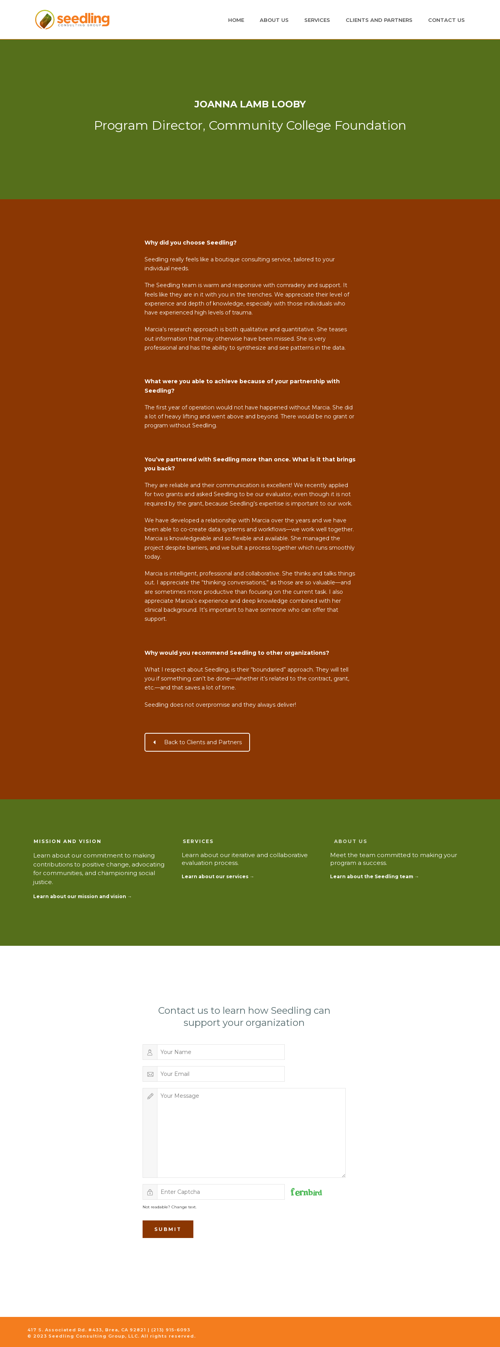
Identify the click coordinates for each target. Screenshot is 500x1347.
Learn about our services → (218, 876)
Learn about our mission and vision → (82, 896)
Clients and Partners (379, 20)
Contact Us (446, 20)
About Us (274, 20)
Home (236, 20)
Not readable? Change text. (169, 1206)
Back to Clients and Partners (197, 742)
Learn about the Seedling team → (374, 876)
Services (317, 20)
